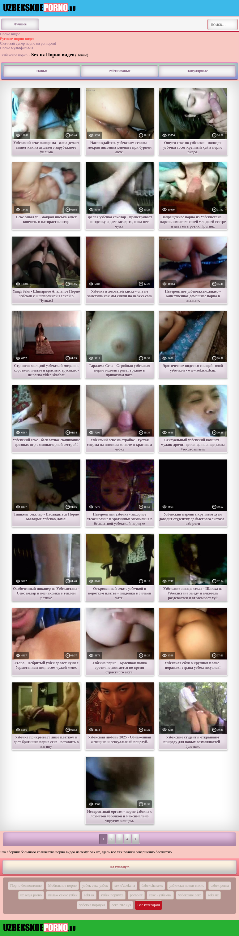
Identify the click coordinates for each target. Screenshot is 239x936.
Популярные (197, 71)
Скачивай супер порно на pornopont (28, 43)
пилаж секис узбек (63, 895)
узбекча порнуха (92, 905)
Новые (41, 71)
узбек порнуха (112, 895)
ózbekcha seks (152, 885)
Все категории (148, 905)
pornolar (136, 895)
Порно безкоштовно (26, 885)
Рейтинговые (119, 71)
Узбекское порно (14, 55)
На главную (119, 867)
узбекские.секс (189, 895)
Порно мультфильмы (16, 48)
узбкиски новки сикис (186, 885)
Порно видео (10, 34)
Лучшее (20, 24)
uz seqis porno (31, 895)
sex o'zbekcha (124, 885)
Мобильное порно (62, 885)
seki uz (89, 895)
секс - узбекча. (160, 895)
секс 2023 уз (121, 905)
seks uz (213, 895)
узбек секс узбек (95, 885)
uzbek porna (220, 885)
